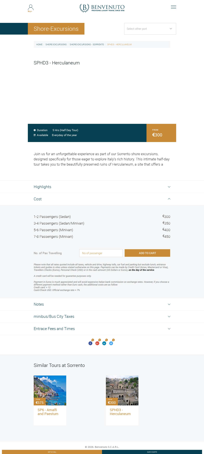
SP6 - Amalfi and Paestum (48, 411)
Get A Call (52, 452)
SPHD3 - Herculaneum (120, 411)
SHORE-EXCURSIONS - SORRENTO (87, 44)
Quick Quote (152, 452)
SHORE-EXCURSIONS (56, 44)
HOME (39, 44)
